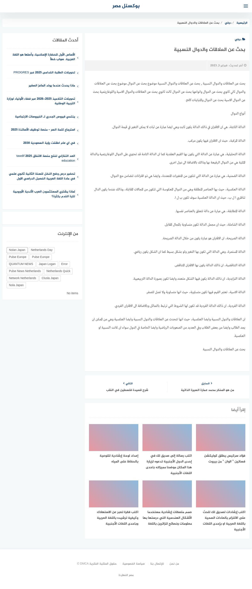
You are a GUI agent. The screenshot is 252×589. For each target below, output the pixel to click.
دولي (240, 39)
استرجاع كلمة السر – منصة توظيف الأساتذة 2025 (43, 130)
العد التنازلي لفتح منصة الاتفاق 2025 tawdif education (45, 158)
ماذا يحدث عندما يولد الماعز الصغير (52, 85)
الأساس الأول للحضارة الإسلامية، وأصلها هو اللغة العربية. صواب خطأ (43, 57)
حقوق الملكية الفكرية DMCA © (97, 563)
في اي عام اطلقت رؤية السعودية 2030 (49, 143)
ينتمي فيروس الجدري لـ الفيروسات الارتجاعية (45, 117)
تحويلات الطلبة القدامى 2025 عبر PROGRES (44, 72)
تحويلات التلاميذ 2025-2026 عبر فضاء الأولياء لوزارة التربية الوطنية (41, 101)
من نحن (174, 563)
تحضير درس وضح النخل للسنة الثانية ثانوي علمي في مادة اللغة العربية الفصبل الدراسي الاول (42, 176)
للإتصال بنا (157, 563)
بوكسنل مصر (126, 6)
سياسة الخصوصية (133, 563)
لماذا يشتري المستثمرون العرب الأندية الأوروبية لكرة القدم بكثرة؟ (44, 194)
